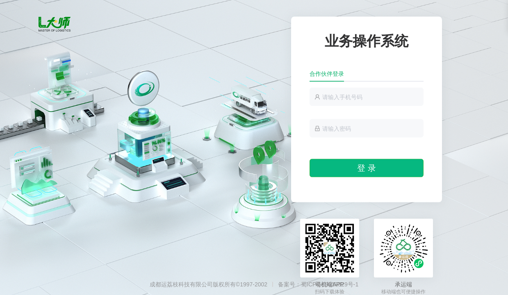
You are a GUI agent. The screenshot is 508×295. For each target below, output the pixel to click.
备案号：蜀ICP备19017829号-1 (318, 284)
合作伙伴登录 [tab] (327, 73)
